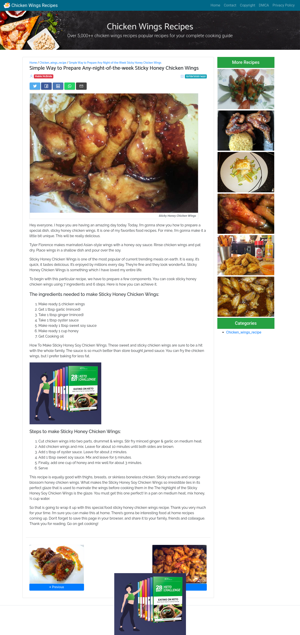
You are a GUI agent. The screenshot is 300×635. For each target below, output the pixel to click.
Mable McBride (43, 76)
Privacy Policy (284, 5)
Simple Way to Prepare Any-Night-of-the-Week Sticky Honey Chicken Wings (115, 62)
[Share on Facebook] (46, 86)
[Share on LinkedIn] (58, 86)
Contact (230, 5)
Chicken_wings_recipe (52, 62)
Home (215, 5)
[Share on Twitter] (35, 86)
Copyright (247, 5)
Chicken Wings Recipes (31, 5)
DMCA (264, 5)
